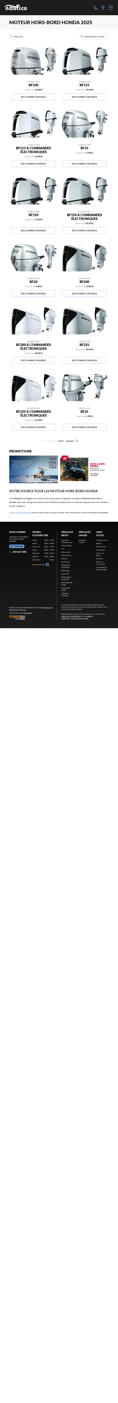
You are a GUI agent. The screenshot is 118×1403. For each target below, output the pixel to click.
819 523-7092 (17, 552)
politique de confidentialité (71, 616)
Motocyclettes (66, 546)
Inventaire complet (82, 541)
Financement (101, 547)
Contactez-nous (102, 540)
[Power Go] (33, 617)
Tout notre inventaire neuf (66, 541)
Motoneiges (65, 571)
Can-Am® (65, 574)
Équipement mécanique (65, 566)
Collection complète (65, 594)
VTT (62, 549)
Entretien (99, 559)
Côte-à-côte (65, 552)
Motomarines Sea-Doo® (66, 578)
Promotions (100, 550)
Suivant (72, 441)
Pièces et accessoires (100, 563)
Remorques (65, 562)
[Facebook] (47, 564)
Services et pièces (100, 554)
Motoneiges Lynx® (65, 589)
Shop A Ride (27, 613)
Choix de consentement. (80, 618)
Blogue (98, 543)
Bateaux (64, 559)
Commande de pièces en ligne (101, 568)
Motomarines (66, 555)
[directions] (103, 7)
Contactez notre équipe (20, 512)
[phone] (95, 7)
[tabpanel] (43, 550)
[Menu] (111, 7)
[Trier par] (94, 36)
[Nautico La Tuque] (15, 7)
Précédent (47, 441)
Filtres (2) (16, 36)
